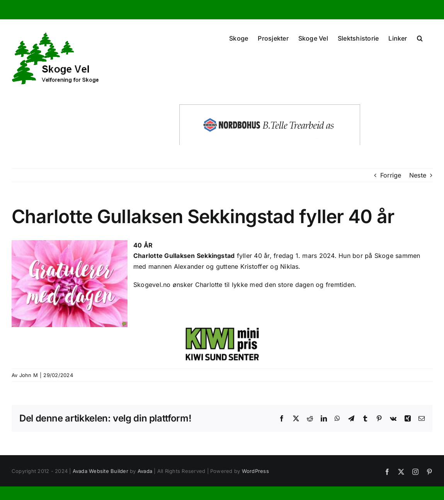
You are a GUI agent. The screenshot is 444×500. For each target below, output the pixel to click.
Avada (145, 471)
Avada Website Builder (100, 471)
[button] (420, 37)
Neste (417, 175)
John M (28, 375)
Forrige (390, 175)
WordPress (255, 471)
